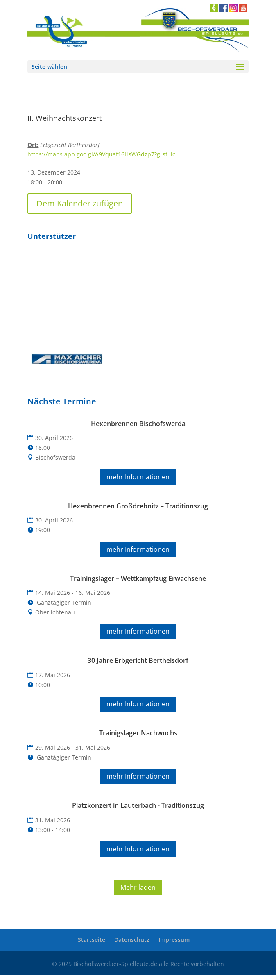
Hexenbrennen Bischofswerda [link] (138, 423)
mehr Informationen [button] (138, 476)
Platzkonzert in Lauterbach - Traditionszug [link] (138, 805)
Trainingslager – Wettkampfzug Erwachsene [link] (138, 578)
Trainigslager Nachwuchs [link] (138, 732)
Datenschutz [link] (131, 939)
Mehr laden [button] (138, 887)
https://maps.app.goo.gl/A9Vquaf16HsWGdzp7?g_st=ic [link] (101, 154)
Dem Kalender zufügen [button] (79, 203)
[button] (137, 66)
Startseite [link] (91, 939)
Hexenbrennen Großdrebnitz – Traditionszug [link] (138, 505)
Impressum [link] (174, 939)
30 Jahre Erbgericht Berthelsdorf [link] (138, 660)
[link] (137, 30)
